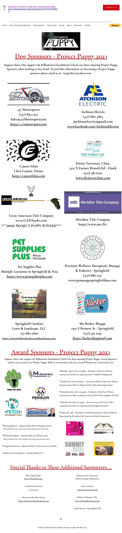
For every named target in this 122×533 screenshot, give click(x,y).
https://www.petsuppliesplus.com (29, 276)
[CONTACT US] (111, 7)
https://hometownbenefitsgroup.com (33, 501)
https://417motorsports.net (28, 124)
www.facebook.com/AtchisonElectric (93, 126)
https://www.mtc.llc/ (93, 224)
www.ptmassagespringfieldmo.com (92, 280)
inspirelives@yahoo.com (77, 73)
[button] (115, 25)
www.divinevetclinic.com (93, 178)
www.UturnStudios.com (87, 489)
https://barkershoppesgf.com (92, 338)
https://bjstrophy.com (33, 478)
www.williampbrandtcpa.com (87, 501)
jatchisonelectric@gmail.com (93, 121)
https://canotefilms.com (28, 176)
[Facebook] (61, 519)
